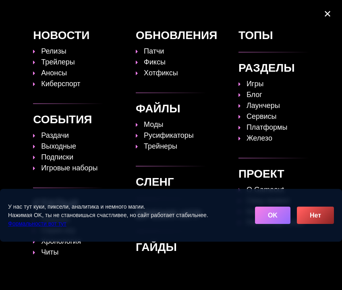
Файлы (260, 12)
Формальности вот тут (37, 223)
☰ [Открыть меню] (321, 20)
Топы (122, 12)
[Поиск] (321, 9)
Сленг (123, 19)
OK (273, 215)
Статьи (184, 12)
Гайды (151, 12)
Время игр (222, 12)
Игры (151, 19)
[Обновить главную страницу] (54, 16)
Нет (315, 215)
